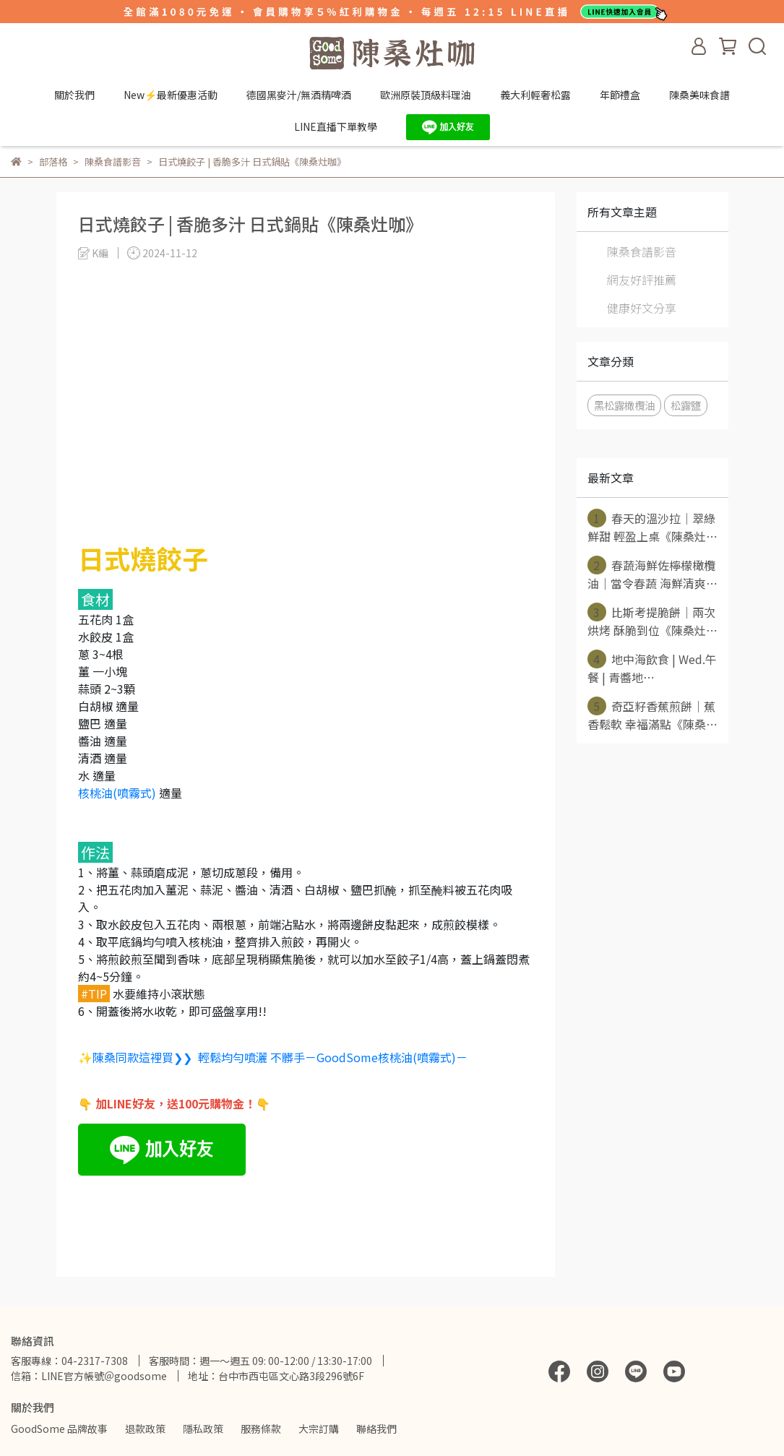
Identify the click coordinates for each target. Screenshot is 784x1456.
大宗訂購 (318, 1428)
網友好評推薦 (641, 279)
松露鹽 (686, 405)
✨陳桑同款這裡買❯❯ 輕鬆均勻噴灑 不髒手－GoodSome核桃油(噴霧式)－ (273, 1057)
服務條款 (261, 1428)
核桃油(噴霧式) (117, 792)
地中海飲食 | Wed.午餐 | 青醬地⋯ (652, 668)
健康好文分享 (641, 307)
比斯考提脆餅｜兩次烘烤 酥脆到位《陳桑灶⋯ (652, 621)
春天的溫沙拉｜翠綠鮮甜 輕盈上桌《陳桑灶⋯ (652, 527)
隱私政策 (203, 1428)
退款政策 (145, 1428)
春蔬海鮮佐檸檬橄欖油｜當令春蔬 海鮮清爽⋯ (652, 574)
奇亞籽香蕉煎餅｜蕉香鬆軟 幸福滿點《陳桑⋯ (652, 715)
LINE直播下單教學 (335, 126)
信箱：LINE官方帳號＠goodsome (89, 1376)
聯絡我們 (376, 1428)
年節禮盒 (620, 94)
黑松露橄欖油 (624, 405)
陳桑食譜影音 (641, 251)
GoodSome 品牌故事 (59, 1428)
